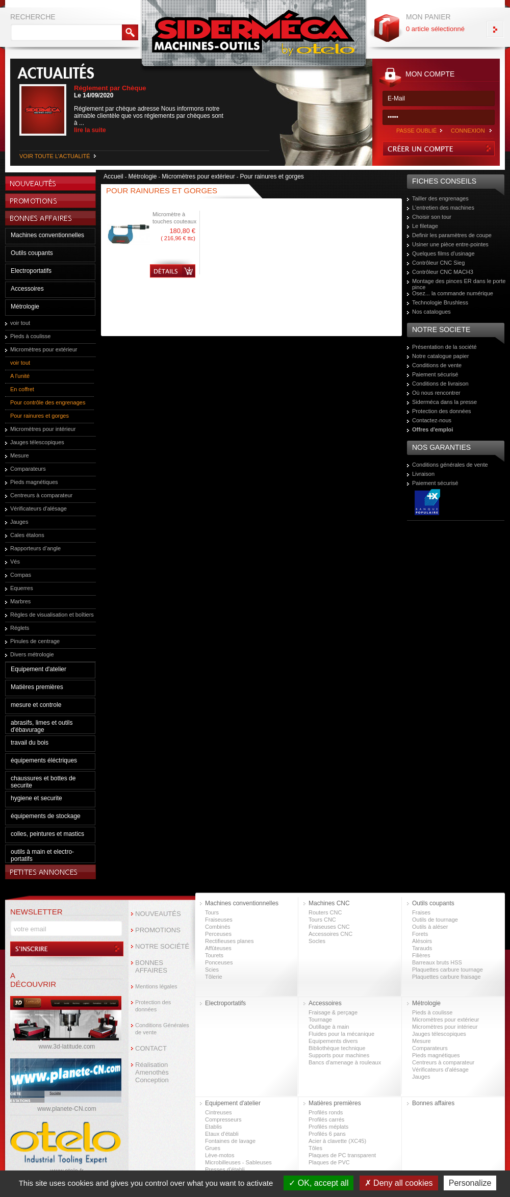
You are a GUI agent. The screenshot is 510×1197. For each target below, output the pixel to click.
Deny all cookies (399, 1183)
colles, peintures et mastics (47, 833)
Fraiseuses (219, 919)
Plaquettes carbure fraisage (446, 977)
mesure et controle (36, 704)
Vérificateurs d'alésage (38, 508)
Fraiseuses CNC (329, 927)
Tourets (214, 955)
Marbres (20, 601)
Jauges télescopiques (37, 442)
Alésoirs (422, 941)
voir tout (20, 323)
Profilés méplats (328, 1127)
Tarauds (422, 948)
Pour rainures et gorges (39, 416)
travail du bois (29, 742)
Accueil (113, 176)
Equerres (21, 588)
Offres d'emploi (432, 429)
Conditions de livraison (440, 383)
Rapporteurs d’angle (35, 548)
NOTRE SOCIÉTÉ (162, 946)
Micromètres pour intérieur (42, 429)
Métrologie (25, 306)
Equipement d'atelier (38, 669)
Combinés (218, 927)
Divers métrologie (32, 654)
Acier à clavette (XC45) (337, 1141)
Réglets (19, 628)
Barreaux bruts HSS (437, 962)
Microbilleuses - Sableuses (238, 1162)
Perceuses (218, 934)
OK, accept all (318, 1183)
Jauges (19, 522)
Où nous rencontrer (436, 393)
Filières (421, 955)
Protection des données (441, 411)
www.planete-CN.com (66, 1108)
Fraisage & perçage (333, 1012)
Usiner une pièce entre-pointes (450, 244)
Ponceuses (219, 962)
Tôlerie (213, 977)
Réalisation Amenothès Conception (152, 1072)
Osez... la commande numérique (452, 293)
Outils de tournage (435, 919)
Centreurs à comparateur (41, 495)
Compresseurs (223, 1119)
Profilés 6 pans (327, 1134)
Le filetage (425, 226)
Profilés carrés (326, 1119)
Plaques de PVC (329, 1162)
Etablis (213, 1127)
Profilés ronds (326, 1112)
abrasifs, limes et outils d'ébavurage (41, 726)
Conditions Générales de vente (162, 1028)
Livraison (423, 474)
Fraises (421, 912)
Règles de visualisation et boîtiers (52, 615)
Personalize (470, 1183)
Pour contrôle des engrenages (47, 402)
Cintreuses (218, 1112)
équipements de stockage (46, 816)
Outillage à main (329, 1027)
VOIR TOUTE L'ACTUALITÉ (54, 156)
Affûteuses (218, 948)
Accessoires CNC (330, 934)
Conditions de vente (437, 365)
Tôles (315, 1148)
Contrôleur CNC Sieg (438, 263)
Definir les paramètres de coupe (452, 235)
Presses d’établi (225, 1169)
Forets (420, 934)
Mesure (19, 455)
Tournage (320, 1019)
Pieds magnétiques (34, 482)
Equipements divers (333, 1041)
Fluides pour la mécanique (341, 1034)
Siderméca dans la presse (444, 402)
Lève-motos (219, 1155)
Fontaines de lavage (230, 1141)
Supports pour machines (339, 1055)
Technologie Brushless (440, 302)
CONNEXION (468, 131)
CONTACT (151, 1048)
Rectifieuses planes (229, 941)
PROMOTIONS (158, 930)
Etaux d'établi (222, 1134)
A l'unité (20, 376)
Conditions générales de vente (450, 465)
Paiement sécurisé (435, 374)
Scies (212, 969)
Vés (15, 561)
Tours (212, 912)
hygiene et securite (36, 798)
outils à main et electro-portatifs (42, 855)
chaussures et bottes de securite (43, 782)
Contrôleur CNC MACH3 (442, 272)
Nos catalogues (431, 312)
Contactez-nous (431, 420)
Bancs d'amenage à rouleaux (345, 1062)
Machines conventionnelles (47, 235)
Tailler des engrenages (440, 198)
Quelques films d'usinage (443, 253)
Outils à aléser (430, 927)
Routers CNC (325, 912)
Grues (212, 1148)
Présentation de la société (444, 347)
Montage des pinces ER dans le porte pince (458, 284)
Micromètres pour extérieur (43, 349)
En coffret (22, 389)
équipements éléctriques (44, 760)
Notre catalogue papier (440, 356)
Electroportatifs (31, 270)
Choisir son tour (431, 217)
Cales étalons (27, 535)
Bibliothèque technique (337, 1048)
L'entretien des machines (443, 208)
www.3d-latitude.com (67, 1046)
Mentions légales (156, 986)
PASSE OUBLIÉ (416, 131)
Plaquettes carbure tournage (447, 969)
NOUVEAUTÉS (158, 914)
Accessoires (27, 288)
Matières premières (37, 687)
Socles (317, 941)
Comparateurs (28, 469)
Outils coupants (32, 253)
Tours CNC (322, 919)
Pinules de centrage (35, 641)
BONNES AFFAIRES (151, 966)
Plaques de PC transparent (342, 1155)
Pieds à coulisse (30, 336)
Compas (20, 575)
